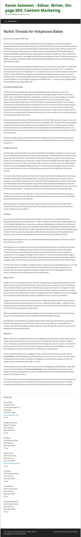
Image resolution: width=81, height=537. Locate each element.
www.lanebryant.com (11, 415)
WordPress (65, 532)
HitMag (74, 532)
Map (5, 417)
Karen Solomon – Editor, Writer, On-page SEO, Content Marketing (38, 8)
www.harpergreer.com (12, 463)
